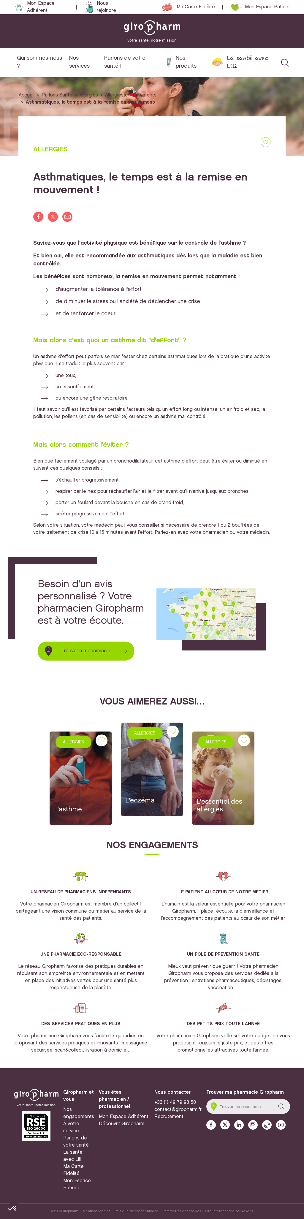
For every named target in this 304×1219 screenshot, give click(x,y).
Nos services (79, 62)
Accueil (26, 95)
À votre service (71, 1127)
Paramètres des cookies (182, 1211)
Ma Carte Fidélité (196, 7)
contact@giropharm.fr (178, 1109)
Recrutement (168, 1116)
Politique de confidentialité (136, 1211)
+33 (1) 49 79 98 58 (175, 1102)
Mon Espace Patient (267, 7)
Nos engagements (78, 1113)
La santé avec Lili (247, 62)
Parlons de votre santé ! (124, 62)
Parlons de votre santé (76, 1141)
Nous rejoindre (106, 7)
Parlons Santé (57, 95)
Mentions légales (96, 1211)
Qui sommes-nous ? (39, 62)
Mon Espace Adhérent (41, 7)
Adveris (247, 1211)
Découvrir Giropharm (121, 1124)
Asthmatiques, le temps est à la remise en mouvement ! (92, 102)
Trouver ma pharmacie (85, 651)
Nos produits (186, 62)
